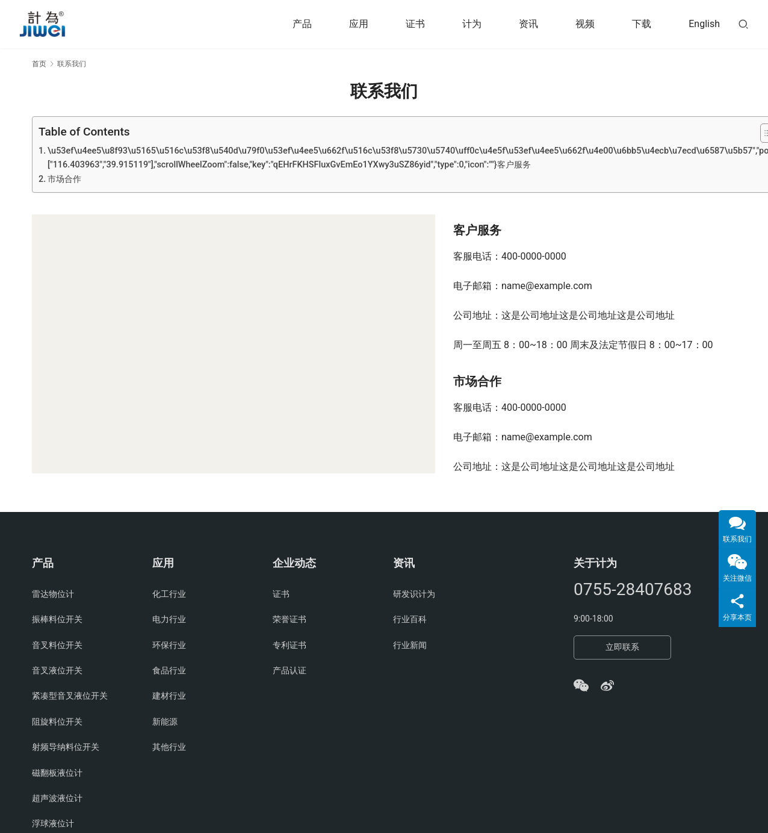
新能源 (165, 721)
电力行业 (169, 619)
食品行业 (169, 670)
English (704, 24)
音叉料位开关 (57, 645)
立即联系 (622, 647)
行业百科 (410, 619)
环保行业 (169, 645)
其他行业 (169, 747)
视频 (585, 24)
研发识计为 (414, 594)
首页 (39, 64)
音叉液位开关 (57, 670)
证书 (415, 24)
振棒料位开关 (57, 619)
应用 (358, 24)
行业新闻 (410, 645)
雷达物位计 (53, 594)
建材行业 (169, 695)
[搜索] (743, 23)
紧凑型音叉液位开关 (70, 695)
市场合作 (64, 179)
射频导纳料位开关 (65, 747)
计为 (472, 24)
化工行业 (169, 594)
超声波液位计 (57, 798)
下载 (641, 24)
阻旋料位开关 (57, 721)
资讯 (528, 24)
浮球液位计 (53, 823)
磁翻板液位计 (57, 773)
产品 (302, 24)
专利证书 (289, 645)
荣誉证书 (289, 619)
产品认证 (289, 670)
